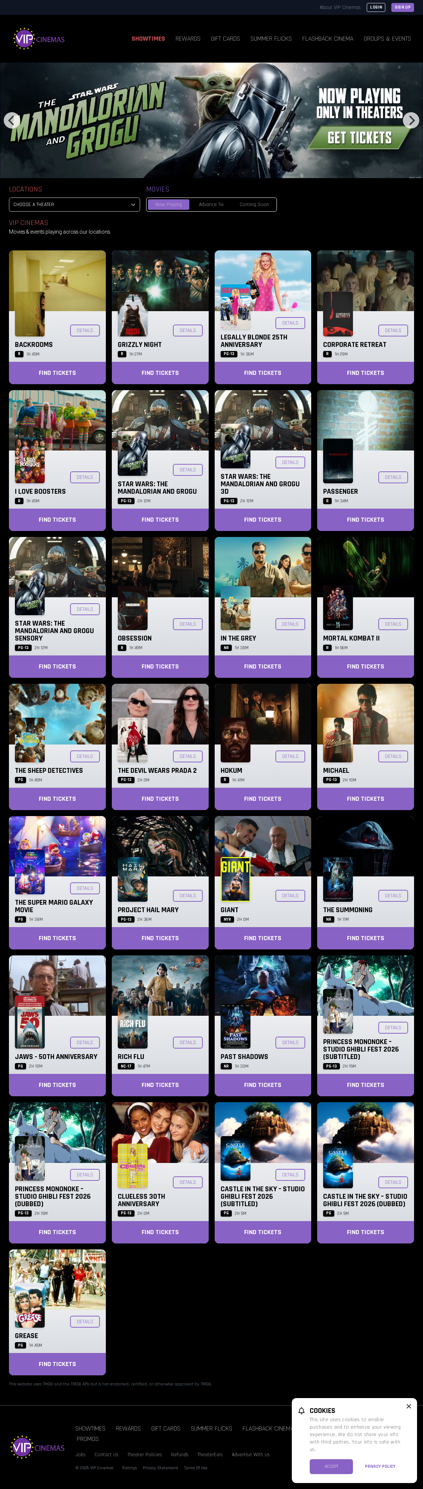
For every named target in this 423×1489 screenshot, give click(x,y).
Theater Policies (144, 1454)
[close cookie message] (409, 1406)
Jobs (80, 1454)
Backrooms (34, 345)
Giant (230, 910)
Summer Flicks (271, 38)
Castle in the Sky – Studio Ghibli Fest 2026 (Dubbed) (365, 1200)
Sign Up (403, 7)
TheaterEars (210, 1454)
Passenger (340, 491)
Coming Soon (254, 204)
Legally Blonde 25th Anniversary (254, 341)
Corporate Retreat (354, 345)
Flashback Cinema (327, 38)
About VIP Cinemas (340, 7)
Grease (26, 1336)
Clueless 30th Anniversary (141, 1200)
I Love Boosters (40, 491)
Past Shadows (244, 1057)
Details (85, 330)
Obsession (135, 638)
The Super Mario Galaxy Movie (54, 906)
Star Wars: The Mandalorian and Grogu (157, 487)
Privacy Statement (160, 1468)
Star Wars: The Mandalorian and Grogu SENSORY (54, 631)
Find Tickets (57, 373)
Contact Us (107, 1454)
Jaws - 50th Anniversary (56, 1057)
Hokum (231, 770)
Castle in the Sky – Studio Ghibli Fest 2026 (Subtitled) (263, 1196)
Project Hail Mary (148, 910)
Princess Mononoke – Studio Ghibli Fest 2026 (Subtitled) (361, 1049)
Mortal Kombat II (351, 638)
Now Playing (168, 204)
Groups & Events (387, 38)
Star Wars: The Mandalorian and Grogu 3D (260, 484)
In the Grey (238, 638)
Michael (336, 770)
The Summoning (348, 910)
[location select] (74, 204)
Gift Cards (225, 38)
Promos (88, 1439)
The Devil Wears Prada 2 (157, 770)
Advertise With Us (251, 1454)
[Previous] (12, 120)
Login (376, 7)
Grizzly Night (140, 345)
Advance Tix (211, 204)
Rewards (188, 38)
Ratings (129, 1468)
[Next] (411, 120)
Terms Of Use (196, 1468)
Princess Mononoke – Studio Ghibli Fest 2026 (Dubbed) (53, 1196)
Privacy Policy (380, 1466)
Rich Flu (131, 1057)
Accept (331, 1466)
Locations (25, 189)
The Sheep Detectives (49, 770)
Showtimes (148, 38)
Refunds (180, 1454)
